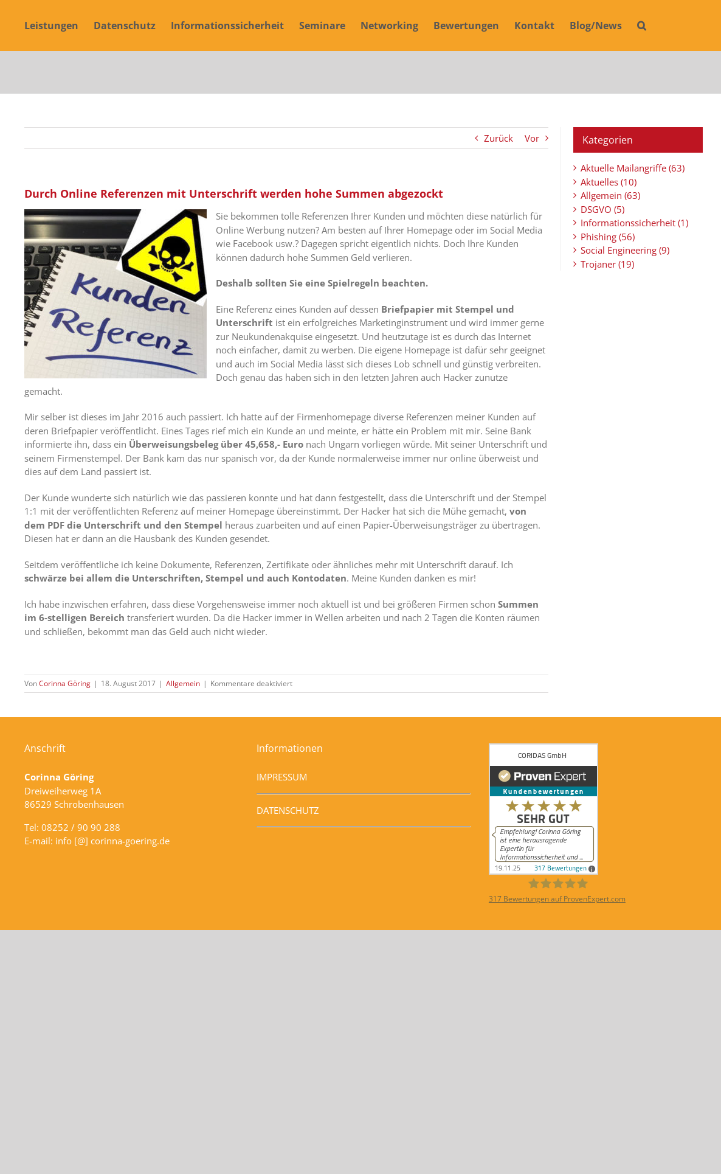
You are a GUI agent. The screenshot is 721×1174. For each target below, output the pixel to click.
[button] (641, 25)
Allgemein (183, 683)
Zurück (498, 138)
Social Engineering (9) (625, 250)
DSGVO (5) (602, 209)
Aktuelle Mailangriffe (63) (633, 168)
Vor (532, 138)
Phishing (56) (608, 237)
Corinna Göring (65, 683)
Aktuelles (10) (608, 182)
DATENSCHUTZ (288, 810)
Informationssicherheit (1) (634, 223)
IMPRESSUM (282, 777)
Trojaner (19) (607, 264)
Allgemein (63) (610, 195)
